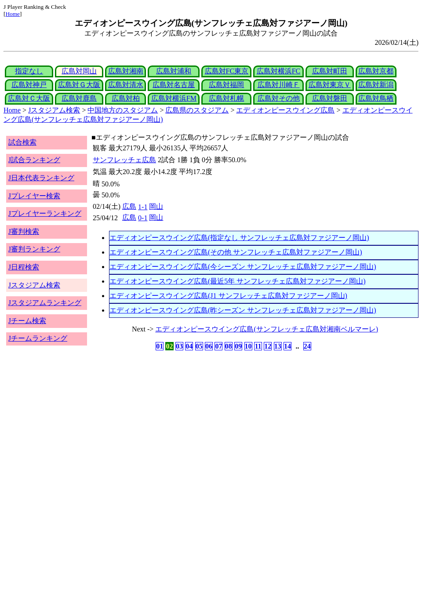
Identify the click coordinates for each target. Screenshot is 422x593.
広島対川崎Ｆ (279, 84)
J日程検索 (23, 267)
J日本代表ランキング (41, 178)
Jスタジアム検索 (54, 110)
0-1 (142, 218)
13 (277, 346)
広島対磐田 (329, 98)
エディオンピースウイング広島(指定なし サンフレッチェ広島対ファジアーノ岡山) (239, 237)
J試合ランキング (34, 160)
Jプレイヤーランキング (44, 213)
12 (267, 346)
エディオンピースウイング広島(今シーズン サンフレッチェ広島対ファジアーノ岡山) (242, 266)
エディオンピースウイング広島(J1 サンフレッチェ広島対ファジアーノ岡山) (228, 295)
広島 (129, 206)
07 (218, 346)
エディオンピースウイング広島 (285, 110)
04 (189, 346)
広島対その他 (279, 98)
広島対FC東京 (227, 71)
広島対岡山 (79, 71)
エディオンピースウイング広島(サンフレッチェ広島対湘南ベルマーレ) (266, 329)
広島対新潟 (375, 84)
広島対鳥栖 (375, 98)
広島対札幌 (226, 98)
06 (208, 346)
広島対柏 (126, 98)
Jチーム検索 (27, 320)
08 (228, 346)
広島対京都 (375, 71)
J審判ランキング (34, 249)
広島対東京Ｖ (330, 84)
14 (287, 346)
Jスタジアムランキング (44, 302)
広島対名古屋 (174, 84)
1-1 (142, 207)
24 (307, 346)
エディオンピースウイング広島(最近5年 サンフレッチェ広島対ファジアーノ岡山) (237, 281)
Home (12, 14)
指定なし (29, 71)
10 (248, 346)
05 (199, 346)
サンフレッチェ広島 (124, 160)
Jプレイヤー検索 (34, 196)
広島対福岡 (226, 84)
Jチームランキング (37, 338)
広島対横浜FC (279, 71)
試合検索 (22, 142)
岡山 (156, 206)
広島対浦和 (173, 71)
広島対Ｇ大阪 (79, 84)
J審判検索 (23, 231)
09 (238, 346)
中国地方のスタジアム (122, 110)
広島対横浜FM (173, 98)
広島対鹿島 (79, 98)
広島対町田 (329, 71)
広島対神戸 (29, 84)
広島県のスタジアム (197, 110)
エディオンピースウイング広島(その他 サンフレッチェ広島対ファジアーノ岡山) (235, 252)
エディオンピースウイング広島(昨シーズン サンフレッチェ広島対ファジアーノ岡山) (242, 310)
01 (159, 346)
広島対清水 (125, 84)
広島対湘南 (125, 71)
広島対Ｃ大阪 (29, 98)
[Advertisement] (169, 421)
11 (258, 346)
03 (179, 346)
